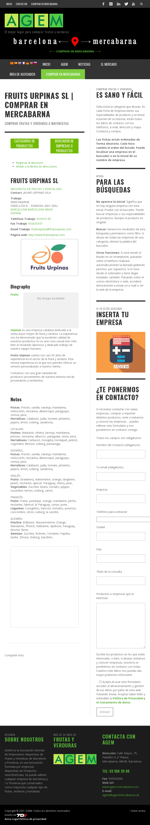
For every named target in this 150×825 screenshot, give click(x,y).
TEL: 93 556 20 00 (115, 771)
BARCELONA (19, 209)
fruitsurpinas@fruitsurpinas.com (51, 229)
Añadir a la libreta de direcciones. (36, 166)
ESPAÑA (16, 213)
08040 (49, 209)
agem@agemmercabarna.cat (120, 795)
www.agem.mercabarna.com (120, 787)
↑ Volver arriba (137, 810)
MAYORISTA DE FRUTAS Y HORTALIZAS (36, 189)
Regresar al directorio (29, 163)
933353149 (44, 219)
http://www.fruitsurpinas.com (46, 235)
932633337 (35, 223)
